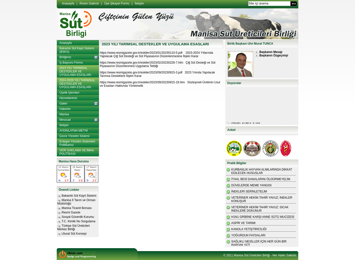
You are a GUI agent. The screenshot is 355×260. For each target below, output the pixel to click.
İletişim (139, 3)
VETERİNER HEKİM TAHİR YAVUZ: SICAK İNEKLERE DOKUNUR (259, 209)
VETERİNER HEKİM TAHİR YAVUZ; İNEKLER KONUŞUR (261, 199)
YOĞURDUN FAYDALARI (248, 235)
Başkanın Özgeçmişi (273, 55)
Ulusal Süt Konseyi (74, 233)
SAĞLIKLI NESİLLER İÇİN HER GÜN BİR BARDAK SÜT (258, 243)
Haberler (65, 109)
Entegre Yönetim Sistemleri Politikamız (77, 143)
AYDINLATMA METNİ (73, 130)
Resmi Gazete (71, 212)
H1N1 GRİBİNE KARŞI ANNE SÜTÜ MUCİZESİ (262, 217)
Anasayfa (68, 3)
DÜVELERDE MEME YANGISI (251, 185)
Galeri (63, 103)
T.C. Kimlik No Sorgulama (78, 221)
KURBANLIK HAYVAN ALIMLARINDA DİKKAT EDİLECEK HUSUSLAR (261, 171)
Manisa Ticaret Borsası (77, 208)
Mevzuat (65, 119)
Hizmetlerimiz (68, 98)
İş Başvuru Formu (71, 62)
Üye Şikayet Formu (116, 3)
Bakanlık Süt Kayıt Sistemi (79, 195)
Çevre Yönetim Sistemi (74, 136)
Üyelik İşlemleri (69, 92)
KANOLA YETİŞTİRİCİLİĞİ (248, 229)
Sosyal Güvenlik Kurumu (78, 217)
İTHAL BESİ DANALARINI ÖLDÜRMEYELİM (260, 179)
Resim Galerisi (89, 3)
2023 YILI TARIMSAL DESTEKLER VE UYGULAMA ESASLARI (75, 71)
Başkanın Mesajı (270, 52)
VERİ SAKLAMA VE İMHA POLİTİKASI (76, 152)
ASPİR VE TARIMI (243, 223)
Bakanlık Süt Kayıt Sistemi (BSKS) (76, 50)
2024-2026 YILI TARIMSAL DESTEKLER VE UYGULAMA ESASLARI (77, 84)
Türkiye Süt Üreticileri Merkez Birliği (73, 227)
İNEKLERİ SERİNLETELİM (249, 191)
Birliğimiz (65, 57)
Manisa (64, 114)
